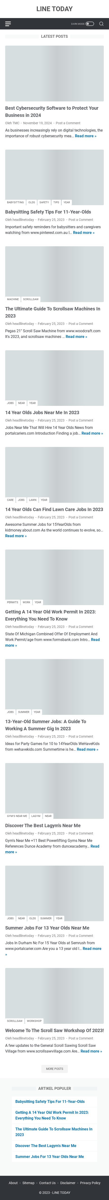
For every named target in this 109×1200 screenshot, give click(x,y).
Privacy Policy (90, 1183)
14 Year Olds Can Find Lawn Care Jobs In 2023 (54, 509)
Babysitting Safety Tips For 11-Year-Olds (48, 212)
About (13, 1183)
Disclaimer (67, 1183)
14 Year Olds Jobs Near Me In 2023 (42, 412)
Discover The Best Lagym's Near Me (43, 825)
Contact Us (47, 1183)
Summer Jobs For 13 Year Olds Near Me (47, 928)
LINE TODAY (54, 9)
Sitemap (28, 1183)
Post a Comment (68, 123)
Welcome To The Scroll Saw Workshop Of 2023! (54, 1030)
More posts (54, 1069)
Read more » (85, 136)
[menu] (11, 23)
